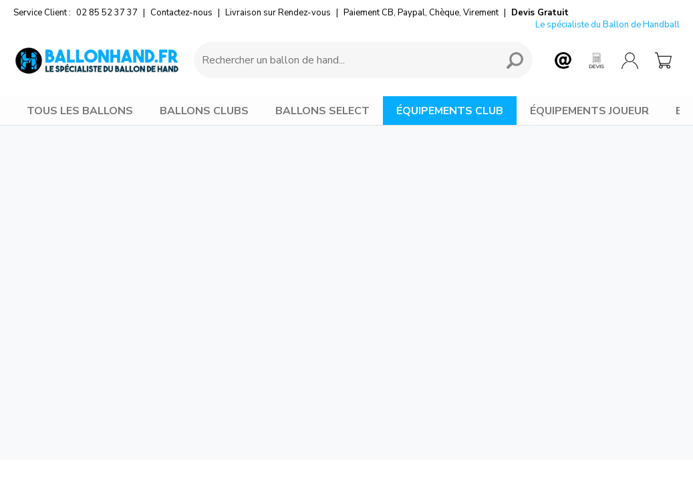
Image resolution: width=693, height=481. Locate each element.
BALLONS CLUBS (204, 111)
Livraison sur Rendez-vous (278, 13)
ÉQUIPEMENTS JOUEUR (589, 111)
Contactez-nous (181, 13)
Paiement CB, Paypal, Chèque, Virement (421, 13)
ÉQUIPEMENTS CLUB (449, 111)
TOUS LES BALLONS (80, 111)
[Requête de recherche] (343, 60)
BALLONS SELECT (322, 111)
